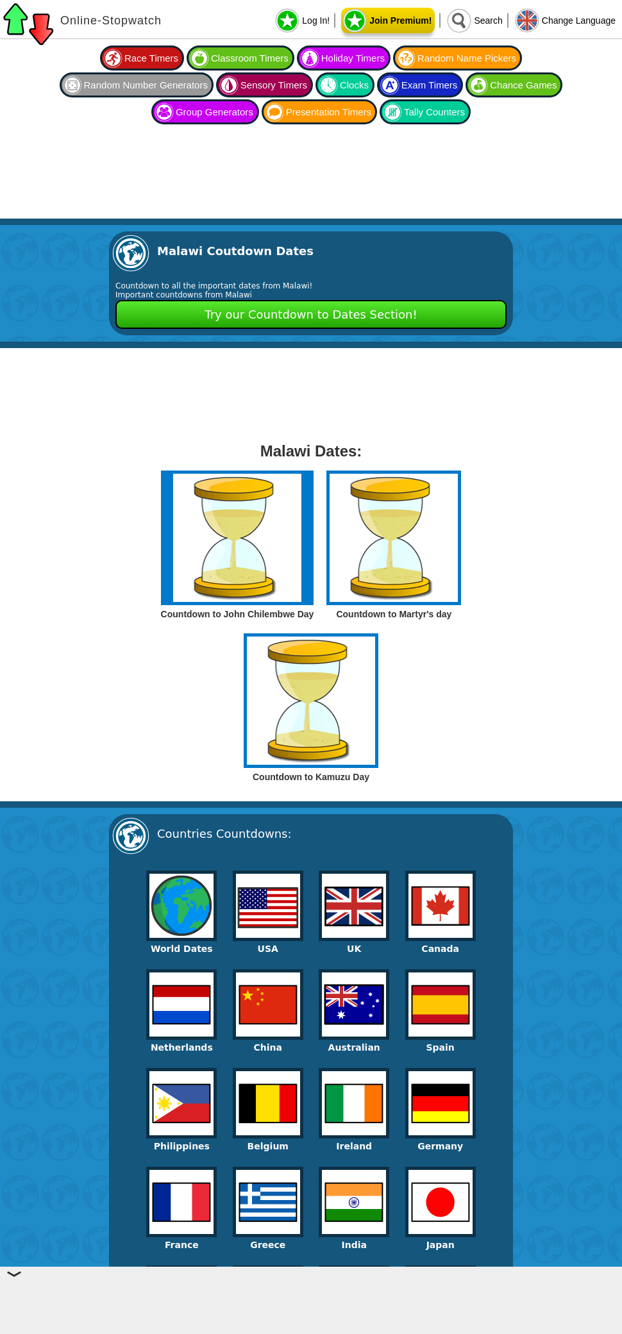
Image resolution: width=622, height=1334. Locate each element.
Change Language (579, 20)
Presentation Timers (328, 111)
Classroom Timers (250, 58)
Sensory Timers (273, 84)
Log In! (316, 20)
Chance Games (523, 84)
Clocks (354, 84)
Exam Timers (429, 84)
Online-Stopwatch (111, 20)
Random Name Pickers (466, 58)
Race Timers (151, 58)
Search (488, 20)
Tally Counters (434, 111)
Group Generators (214, 111)
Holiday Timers (353, 58)
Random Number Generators (146, 84)
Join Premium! (400, 20)
